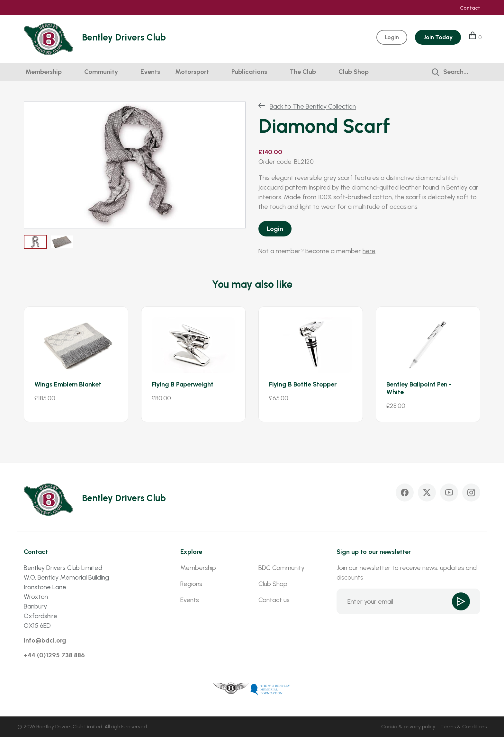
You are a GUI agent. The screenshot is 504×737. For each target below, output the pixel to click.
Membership (43, 71)
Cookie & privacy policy (408, 727)
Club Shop (353, 71)
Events (150, 71)
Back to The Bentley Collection (313, 106)
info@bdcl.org (45, 640)
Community (101, 71)
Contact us (274, 600)
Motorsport (192, 71)
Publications (249, 71)
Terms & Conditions (463, 727)
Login (275, 229)
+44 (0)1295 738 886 (54, 655)
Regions (191, 584)
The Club (303, 71)
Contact (470, 8)
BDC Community (281, 568)
